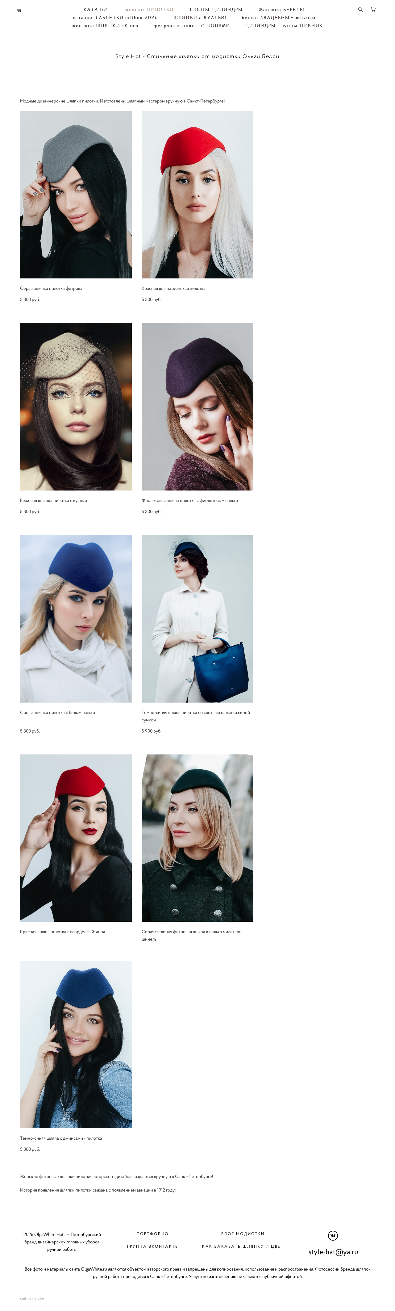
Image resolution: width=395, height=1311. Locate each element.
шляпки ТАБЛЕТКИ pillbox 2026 (116, 16)
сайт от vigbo (32, 1296)
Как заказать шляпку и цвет (243, 1244)
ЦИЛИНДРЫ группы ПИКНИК (284, 24)
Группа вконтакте (152, 1244)
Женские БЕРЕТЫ (282, 8)
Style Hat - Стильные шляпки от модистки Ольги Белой (197, 55)
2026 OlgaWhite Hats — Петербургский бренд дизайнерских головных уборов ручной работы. (62, 1240)
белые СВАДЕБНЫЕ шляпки (279, 16)
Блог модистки (243, 1231)
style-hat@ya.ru (333, 1250)
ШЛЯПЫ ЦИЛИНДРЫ (216, 8)
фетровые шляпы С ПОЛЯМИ (192, 24)
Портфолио (153, 1231)
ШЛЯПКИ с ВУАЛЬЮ (200, 16)
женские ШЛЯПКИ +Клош (105, 24)
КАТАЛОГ (97, 8)
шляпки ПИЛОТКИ (149, 8)
